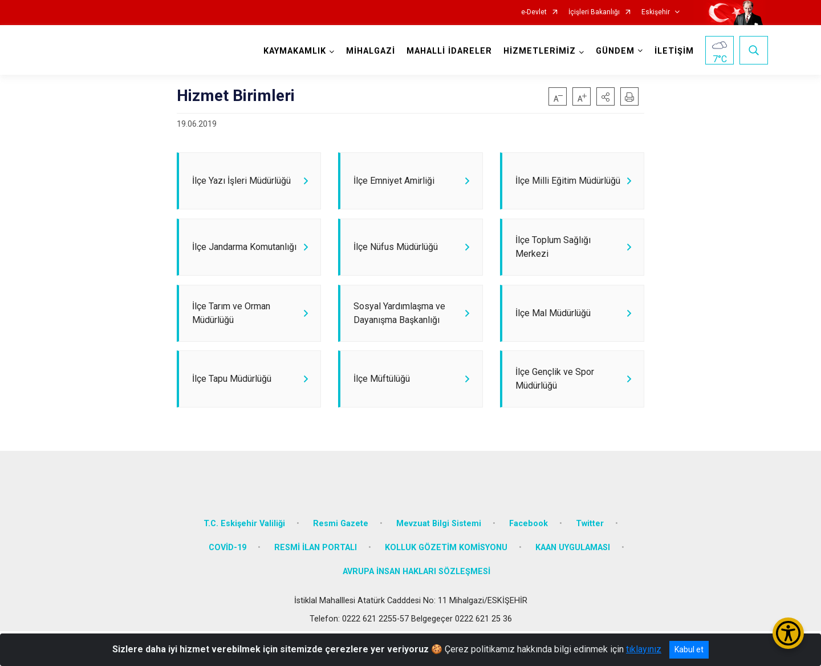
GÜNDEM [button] (613, 51)
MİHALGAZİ (368, 51)
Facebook (528, 559)
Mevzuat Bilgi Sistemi (438, 559)
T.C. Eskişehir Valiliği (244, 559)
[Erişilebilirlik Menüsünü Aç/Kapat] (788, 633)
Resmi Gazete (340, 559)
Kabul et (689, 649)
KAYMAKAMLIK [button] (292, 51)
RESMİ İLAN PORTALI (315, 583)
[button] (605, 96)
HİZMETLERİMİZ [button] (537, 51)
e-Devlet (534, 12)
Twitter (590, 559)
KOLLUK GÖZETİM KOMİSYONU (446, 583)
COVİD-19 (227, 583)
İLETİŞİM (672, 51)
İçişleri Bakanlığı (594, 12)
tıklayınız (643, 649)
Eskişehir (655, 12)
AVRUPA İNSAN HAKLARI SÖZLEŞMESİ (416, 606)
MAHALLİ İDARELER (447, 51)
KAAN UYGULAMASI (572, 583)
